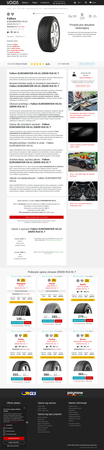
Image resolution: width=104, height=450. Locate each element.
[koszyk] (92, 2)
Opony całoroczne (43, 410)
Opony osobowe (42, 417)
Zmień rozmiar (10, 36)
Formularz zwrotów (74, 423)
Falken (16, 44)
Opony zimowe (42, 408)
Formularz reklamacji (75, 425)
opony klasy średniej (17, 50)
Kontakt (71, 420)
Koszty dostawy (73, 412)
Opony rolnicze (42, 430)
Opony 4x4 (41, 419)
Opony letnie (41, 406)
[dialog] (14, 427)
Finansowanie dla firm (17, 325)
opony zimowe (15, 48)
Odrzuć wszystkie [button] (14, 442)
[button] (13, 446)
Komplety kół (45, 2)
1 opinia (88, 349)
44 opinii (26, 294)
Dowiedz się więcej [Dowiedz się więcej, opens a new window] (14, 421)
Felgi (35, 2)
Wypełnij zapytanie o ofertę (83, 85)
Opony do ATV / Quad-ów (45, 425)
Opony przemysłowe (44, 432)
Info (79, 2)
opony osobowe (15, 52)
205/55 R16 (15, 46)
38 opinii (21, 26)
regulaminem (45, 222)
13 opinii (57, 349)
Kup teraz (27, 322)
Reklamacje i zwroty (74, 418)
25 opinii (26, 349)
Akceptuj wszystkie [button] (13, 438)
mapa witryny (83, 447)
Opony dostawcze (43, 421)
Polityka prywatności (74, 416)
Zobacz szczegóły (17, 322)
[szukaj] (86, 2)
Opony (25, 2)
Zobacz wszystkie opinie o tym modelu (37, 217)
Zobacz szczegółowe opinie (87, 63)
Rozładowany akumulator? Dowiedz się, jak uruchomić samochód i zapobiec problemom (82, 115)
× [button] (24, 408)
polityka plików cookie (92, 447)
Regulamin (72, 410)
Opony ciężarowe (43, 427)
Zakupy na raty (73, 406)
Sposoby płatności (74, 414)
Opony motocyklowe (43, 423)
